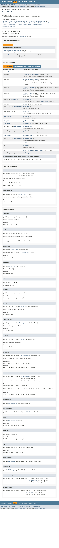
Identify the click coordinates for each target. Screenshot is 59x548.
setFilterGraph (28, 150)
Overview (3, 1)
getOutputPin (27, 135)
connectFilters (28, 93)
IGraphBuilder (8, 121)
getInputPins (27, 126)
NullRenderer (28, 23)
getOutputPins (27, 138)
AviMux (10, 21)
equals (25, 104)
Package (9, 1)
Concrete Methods (34, 66)
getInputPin (27, 123)
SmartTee (47, 23)
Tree (19, 1)
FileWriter (18, 23)
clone (25, 72)
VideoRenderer (37, 24)
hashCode (26, 143)
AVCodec (4, 21)
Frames (21, 4)
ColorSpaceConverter (20, 21)
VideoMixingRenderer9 (24, 24)
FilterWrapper (8, 50)
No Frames (27, 4)
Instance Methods (20, 66)
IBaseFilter (18, 50)
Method (22, 6)
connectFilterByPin (29, 87)
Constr (17, 6)
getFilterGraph (28, 121)
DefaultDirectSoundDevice (37, 21)
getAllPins (26, 106)
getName (25, 131)
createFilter (27, 99)
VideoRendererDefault (9, 26)
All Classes (36, 4)
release (25, 145)
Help (34, 1)
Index (31, 1)
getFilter (26, 116)
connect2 (26, 74)
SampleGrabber (38, 23)
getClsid (26, 111)
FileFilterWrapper (8, 23)
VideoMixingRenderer (8, 24)
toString (26, 153)
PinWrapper (17, 106)
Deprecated (25, 1)
